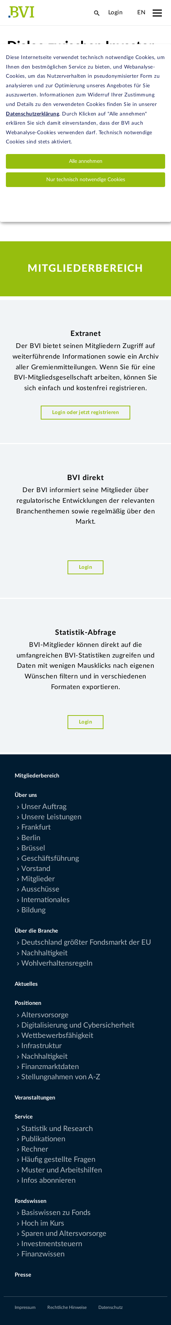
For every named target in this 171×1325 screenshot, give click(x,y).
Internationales (45, 900)
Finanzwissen (43, 1254)
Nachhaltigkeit (44, 953)
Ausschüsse (40, 889)
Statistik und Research (57, 1128)
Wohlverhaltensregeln (56, 963)
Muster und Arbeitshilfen (61, 1170)
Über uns (26, 795)
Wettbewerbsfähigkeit (57, 1035)
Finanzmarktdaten (50, 1066)
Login (115, 12)
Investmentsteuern (51, 1244)
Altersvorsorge (45, 1015)
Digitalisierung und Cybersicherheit (77, 1025)
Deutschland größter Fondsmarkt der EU (86, 942)
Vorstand (35, 868)
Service (24, 1117)
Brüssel (33, 848)
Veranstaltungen (35, 1098)
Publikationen (43, 1139)
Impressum (25, 1307)
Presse (23, 1275)
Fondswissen (30, 1201)
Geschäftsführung (50, 858)
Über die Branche (36, 931)
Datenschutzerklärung (32, 114)
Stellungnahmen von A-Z (60, 1077)
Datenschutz (110, 1307)
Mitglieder (38, 879)
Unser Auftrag (43, 806)
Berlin (30, 838)
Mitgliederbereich (37, 776)
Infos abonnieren (48, 1180)
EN (141, 12)
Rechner (34, 1149)
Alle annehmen (85, 161)
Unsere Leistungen (51, 817)
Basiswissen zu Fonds (56, 1212)
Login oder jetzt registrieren (85, 412)
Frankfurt (36, 827)
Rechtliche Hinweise (67, 1307)
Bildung (33, 910)
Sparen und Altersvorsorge (63, 1233)
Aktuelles (26, 984)
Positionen (28, 1003)
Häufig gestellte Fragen (58, 1159)
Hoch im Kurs (42, 1223)
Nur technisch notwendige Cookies (85, 179)
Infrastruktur (41, 1046)
